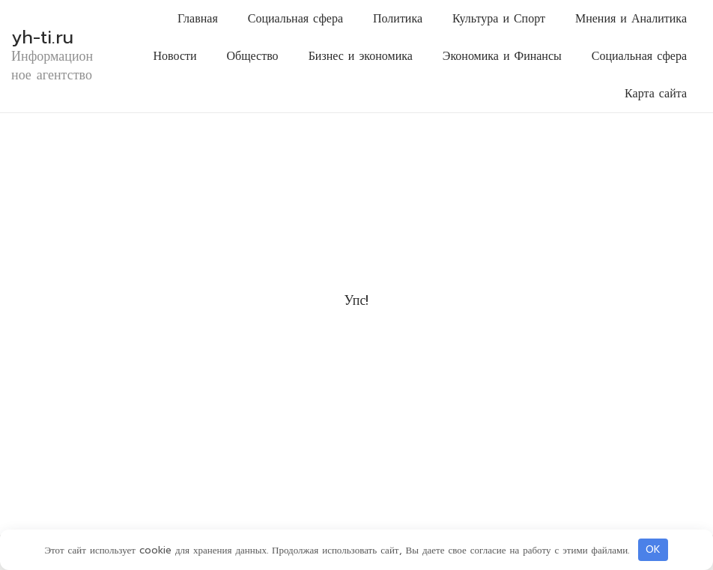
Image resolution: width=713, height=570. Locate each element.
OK (653, 549)
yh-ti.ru (42, 37)
